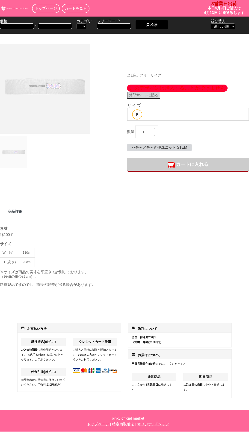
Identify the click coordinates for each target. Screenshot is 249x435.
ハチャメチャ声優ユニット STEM (159, 147)
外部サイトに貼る (143, 95)
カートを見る (76, 8)
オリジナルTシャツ (153, 424)
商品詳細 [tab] (15, 211)
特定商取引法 (123, 424)
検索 (152, 25)
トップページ (46, 8)
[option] (137, 114)
